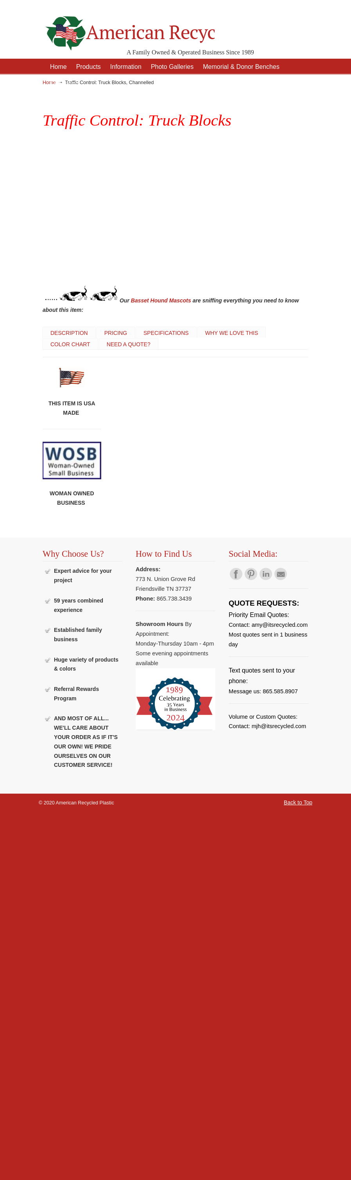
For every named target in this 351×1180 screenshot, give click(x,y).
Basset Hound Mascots (161, 300)
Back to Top (298, 802)
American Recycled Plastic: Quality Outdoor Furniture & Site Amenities (129, 27)
